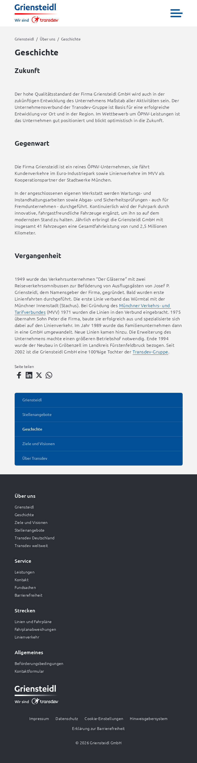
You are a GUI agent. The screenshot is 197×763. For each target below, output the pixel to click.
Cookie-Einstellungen (104, 718)
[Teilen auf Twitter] (39, 375)
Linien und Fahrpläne (33, 621)
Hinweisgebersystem (148, 718)
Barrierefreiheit (29, 595)
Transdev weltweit (31, 545)
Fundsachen (25, 587)
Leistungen (25, 572)
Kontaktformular (29, 671)
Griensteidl (24, 38)
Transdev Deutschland (35, 537)
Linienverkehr (27, 637)
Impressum (39, 718)
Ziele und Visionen (31, 522)
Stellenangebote (30, 530)
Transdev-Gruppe (150, 351)
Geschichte (24, 514)
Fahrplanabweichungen (35, 629)
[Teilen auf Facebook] (19, 375)
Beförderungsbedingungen (39, 663)
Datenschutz (67, 718)
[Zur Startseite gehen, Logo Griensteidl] (36, 13)
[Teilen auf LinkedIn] (29, 375)
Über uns (47, 38)
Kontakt (21, 579)
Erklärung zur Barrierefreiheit (98, 728)
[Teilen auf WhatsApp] (48, 375)
